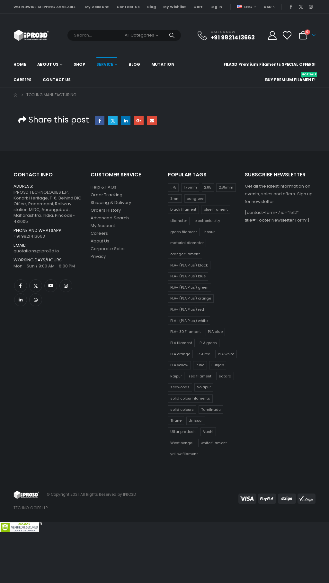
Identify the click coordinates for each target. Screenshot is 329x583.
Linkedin (20, 299)
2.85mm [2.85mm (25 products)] (226, 187)
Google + (139, 120)
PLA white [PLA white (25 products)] (226, 354)
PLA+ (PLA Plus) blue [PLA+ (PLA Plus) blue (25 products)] (188, 276)
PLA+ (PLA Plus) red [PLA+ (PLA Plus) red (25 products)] (187, 309)
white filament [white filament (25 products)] (214, 442)
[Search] (172, 35)
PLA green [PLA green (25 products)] (208, 342)
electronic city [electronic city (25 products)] (207, 220)
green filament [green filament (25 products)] (183, 231)
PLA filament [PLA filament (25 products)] (181, 342)
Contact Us (128, 6)
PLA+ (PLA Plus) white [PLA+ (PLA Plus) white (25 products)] (189, 320)
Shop (79, 64)
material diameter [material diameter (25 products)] (187, 242)
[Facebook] (291, 7)
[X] (301, 7)
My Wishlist (174, 6)
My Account (97, 6)
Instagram (65, 285)
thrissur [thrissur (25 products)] (196, 420)
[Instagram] (311, 7)
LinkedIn (125, 120)
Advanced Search (110, 218)
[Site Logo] (31, 35)
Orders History (106, 210)
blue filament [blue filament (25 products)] (216, 209)
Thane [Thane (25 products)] (176, 420)
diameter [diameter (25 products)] (178, 220)
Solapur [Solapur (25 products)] (204, 387)
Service (104, 64)
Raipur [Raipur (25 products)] (176, 376)
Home (19, 64)
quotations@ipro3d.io (36, 251)
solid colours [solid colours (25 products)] (182, 409)
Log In (216, 6)
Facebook (99, 120)
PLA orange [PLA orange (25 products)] (180, 354)
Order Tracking (106, 195)
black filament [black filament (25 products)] (183, 209)
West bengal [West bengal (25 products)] (182, 442)
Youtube (50, 285)
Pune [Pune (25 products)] (200, 365)
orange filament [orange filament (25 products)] (185, 254)
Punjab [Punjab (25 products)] (217, 365)
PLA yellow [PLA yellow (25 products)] (179, 365)
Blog (151, 6)
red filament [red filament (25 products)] (200, 376)
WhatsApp (35, 299)
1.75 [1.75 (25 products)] (173, 187)
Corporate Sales (108, 249)
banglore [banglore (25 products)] (195, 198)
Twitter (113, 120)
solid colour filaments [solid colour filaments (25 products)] (190, 398)
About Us (47, 64)
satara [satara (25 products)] (225, 376)
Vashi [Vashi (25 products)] (208, 431)
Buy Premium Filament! (290, 77)
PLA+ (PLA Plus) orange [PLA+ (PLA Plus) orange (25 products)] (190, 298)
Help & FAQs (103, 187)
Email (151, 120)
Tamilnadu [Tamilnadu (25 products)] (211, 409)
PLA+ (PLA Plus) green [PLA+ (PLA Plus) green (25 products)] (189, 287)
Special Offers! (299, 64)
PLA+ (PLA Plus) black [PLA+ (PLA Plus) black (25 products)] (189, 265)
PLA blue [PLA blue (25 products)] (215, 331)
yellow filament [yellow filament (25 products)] (184, 453)
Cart (198, 6)
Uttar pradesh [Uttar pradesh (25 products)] (183, 431)
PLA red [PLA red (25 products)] (204, 354)
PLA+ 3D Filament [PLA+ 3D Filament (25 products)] (185, 331)
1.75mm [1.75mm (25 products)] (190, 187)
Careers (22, 79)
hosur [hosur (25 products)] (209, 231)
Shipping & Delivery (111, 202)
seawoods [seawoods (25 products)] (180, 387)
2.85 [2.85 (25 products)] (207, 187)
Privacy (98, 256)
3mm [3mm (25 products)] (175, 198)
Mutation (162, 64)
